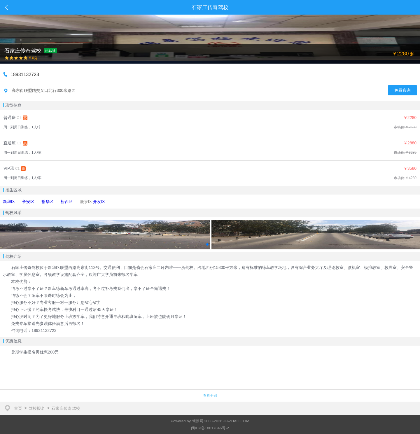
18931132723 (24, 74)
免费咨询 (402, 90)
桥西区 (67, 201)
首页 (18, 408)
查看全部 (210, 395)
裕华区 (47, 201)
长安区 (28, 201)
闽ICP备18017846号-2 (210, 428)
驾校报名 (37, 408)
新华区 (9, 201)
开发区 (99, 201)
